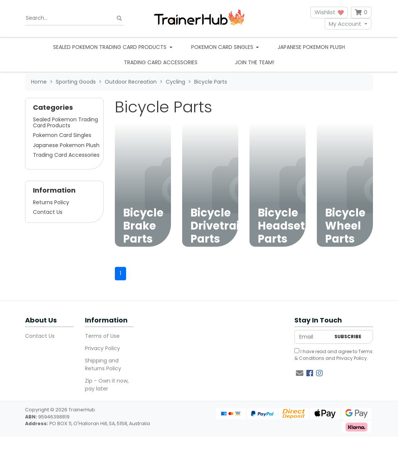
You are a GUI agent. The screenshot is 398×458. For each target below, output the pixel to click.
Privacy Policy (102, 348)
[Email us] (299, 373)
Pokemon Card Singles (62, 135)
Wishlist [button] (329, 12)
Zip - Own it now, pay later (107, 384)
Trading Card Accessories (161, 62)
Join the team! (254, 62)
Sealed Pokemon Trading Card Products (65, 122)
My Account (345, 24)
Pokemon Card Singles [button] (223, 47)
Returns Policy (51, 202)
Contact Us (47, 212)
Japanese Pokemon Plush (311, 47)
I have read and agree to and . (333, 354)
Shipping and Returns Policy (103, 364)
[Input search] (74, 18)
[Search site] (119, 18)
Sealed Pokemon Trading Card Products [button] (110, 47)
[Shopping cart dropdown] (361, 12)
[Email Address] (312, 336)
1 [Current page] (120, 273)
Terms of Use (102, 336)
